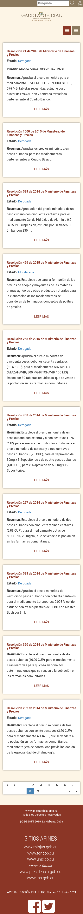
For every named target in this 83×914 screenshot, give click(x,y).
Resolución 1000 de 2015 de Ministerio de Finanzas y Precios (36, 133)
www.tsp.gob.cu (40, 877)
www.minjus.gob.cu (40, 846)
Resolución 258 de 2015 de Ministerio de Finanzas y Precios (41, 340)
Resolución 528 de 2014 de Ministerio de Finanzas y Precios (41, 575)
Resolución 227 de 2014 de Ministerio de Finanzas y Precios (41, 504)
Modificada (26, 272)
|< (7, 785)
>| (76, 791)
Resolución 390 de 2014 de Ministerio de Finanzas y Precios (41, 646)
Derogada (24, 61)
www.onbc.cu (40, 865)
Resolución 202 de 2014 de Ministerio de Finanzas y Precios (41, 709)
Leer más (41, 110)
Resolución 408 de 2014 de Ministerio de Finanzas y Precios (41, 417)
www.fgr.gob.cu (40, 853)
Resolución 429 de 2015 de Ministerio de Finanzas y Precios (41, 264)
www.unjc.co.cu (40, 859)
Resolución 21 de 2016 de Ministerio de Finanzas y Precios (40, 53)
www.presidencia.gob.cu (40, 871)
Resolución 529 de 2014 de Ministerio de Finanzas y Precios (41, 193)
